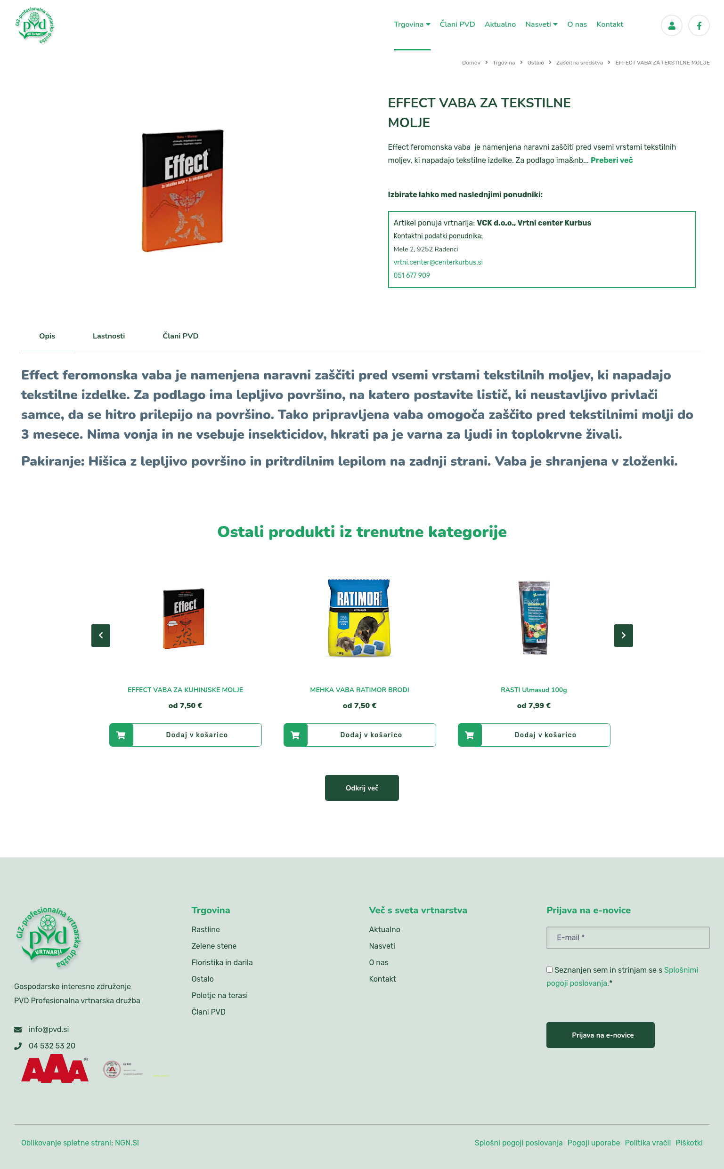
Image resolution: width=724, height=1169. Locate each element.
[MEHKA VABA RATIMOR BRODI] (360, 618)
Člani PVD (457, 24)
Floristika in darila (222, 962)
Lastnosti (109, 336)
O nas (577, 24)
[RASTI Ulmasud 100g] (534, 618)
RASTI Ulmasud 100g (534, 689)
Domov (471, 62)
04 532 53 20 (52, 1045)
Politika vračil (648, 1142)
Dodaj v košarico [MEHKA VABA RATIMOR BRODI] (343, 735)
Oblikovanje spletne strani (66, 1142)
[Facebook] (699, 25)
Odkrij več (362, 788)
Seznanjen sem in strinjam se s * (622, 977)
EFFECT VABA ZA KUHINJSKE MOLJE (185, 689)
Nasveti (541, 24)
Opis (47, 336)
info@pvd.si (49, 1029)
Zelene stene (214, 946)
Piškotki (689, 1142)
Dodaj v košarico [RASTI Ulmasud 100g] (517, 735)
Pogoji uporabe (594, 1142)
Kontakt (609, 24)
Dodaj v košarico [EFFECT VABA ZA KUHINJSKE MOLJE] (169, 735)
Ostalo (536, 62)
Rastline (206, 929)
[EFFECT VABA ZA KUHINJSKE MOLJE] (185, 618)
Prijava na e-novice (603, 1035)
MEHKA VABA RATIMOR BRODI (359, 689)
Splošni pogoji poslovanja (519, 1142)
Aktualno (500, 24)
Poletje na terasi (220, 995)
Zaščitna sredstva (579, 62)
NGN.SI (127, 1142)
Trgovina (412, 24)
